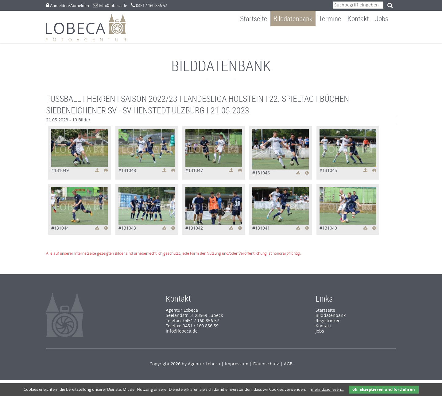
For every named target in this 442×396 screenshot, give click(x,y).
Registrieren (328, 323)
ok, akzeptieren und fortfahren (383, 389)
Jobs (386, 35)
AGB (288, 367)
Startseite (258, 35)
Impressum (236, 367)
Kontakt (363, 35)
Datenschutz (266, 367)
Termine (334, 35)
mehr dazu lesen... (327, 389)
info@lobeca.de (113, 5)
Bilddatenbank (297, 35)
